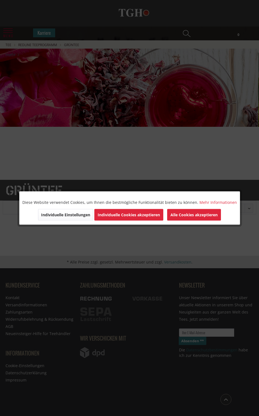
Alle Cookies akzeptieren (194, 214)
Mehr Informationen (218, 202)
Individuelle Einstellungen (65, 214)
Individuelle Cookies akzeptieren (129, 214)
